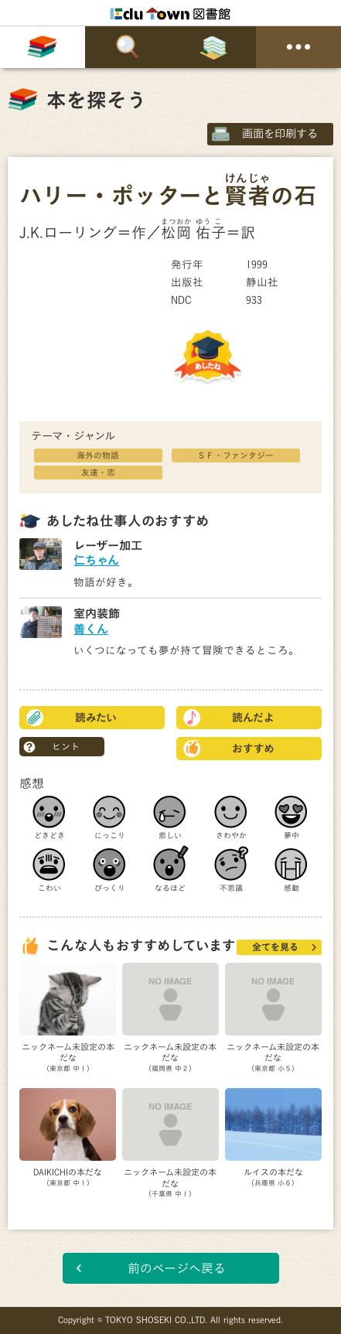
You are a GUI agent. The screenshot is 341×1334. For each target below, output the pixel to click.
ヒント (66, 746)
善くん (90, 629)
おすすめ (253, 748)
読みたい (96, 717)
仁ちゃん (96, 560)
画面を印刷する (280, 133)
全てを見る (275, 946)
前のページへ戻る (177, 1268)
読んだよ (253, 717)
